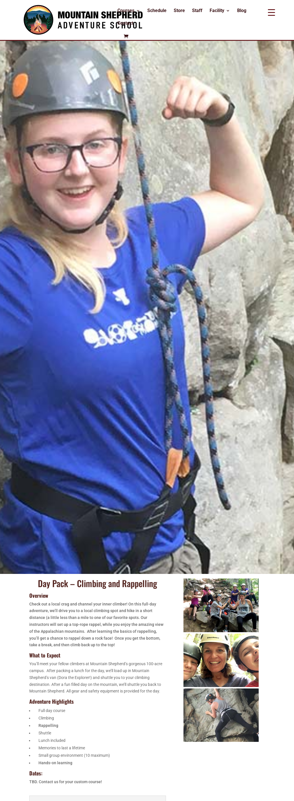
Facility (217, 11)
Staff (197, 11)
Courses (125, 11)
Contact (125, 23)
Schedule (157, 11)
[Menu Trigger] (271, 12)
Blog (241, 11)
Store (179, 11)
